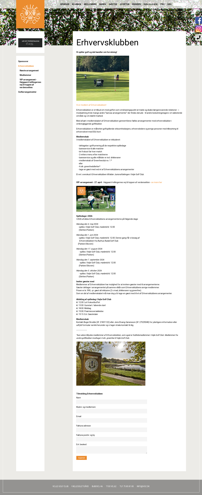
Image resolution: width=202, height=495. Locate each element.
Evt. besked (81, 444)
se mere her (156, 182)
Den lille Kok (151, 4)
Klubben (76, 4)
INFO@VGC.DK (143, 486)
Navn (78, 398)
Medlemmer (90, 4)
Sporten (124, 4)
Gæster (113, 4)
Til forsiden (30, 14)
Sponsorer (23, 61)
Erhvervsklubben (26, 66)
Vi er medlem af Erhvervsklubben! (91, 105)
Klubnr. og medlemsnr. (86, 407)
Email (78, 416)
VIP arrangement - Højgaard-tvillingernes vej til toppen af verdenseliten (30, 83)
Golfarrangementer (27, 92)
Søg (169, 4)
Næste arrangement (29, 70)
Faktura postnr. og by (85, 435)
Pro (162, 4)
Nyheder (64, 4)
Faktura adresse (83, 426)
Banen (102, 4)
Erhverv (136, 4)
